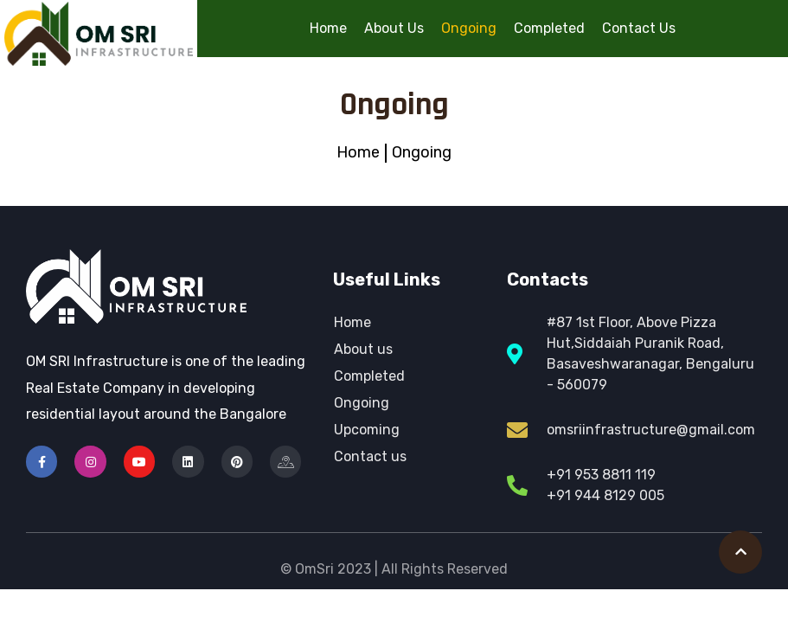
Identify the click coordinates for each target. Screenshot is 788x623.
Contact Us (639, 28)
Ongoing (469, 28)
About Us (394, 28)
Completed (549, 28)
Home (328, 28)
